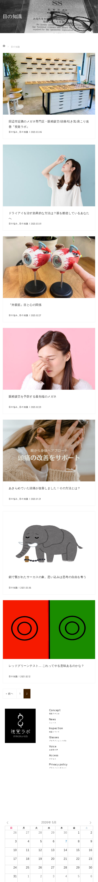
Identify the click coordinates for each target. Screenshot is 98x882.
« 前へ (9, 695)
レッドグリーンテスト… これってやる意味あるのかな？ (46, 667)
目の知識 (23, 131)
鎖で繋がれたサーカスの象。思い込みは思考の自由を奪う (47, 577)
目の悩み (13, 131)
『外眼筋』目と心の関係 (25, 304)
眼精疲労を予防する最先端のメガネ (33, 396)
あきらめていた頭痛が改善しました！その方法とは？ (44, 488)
